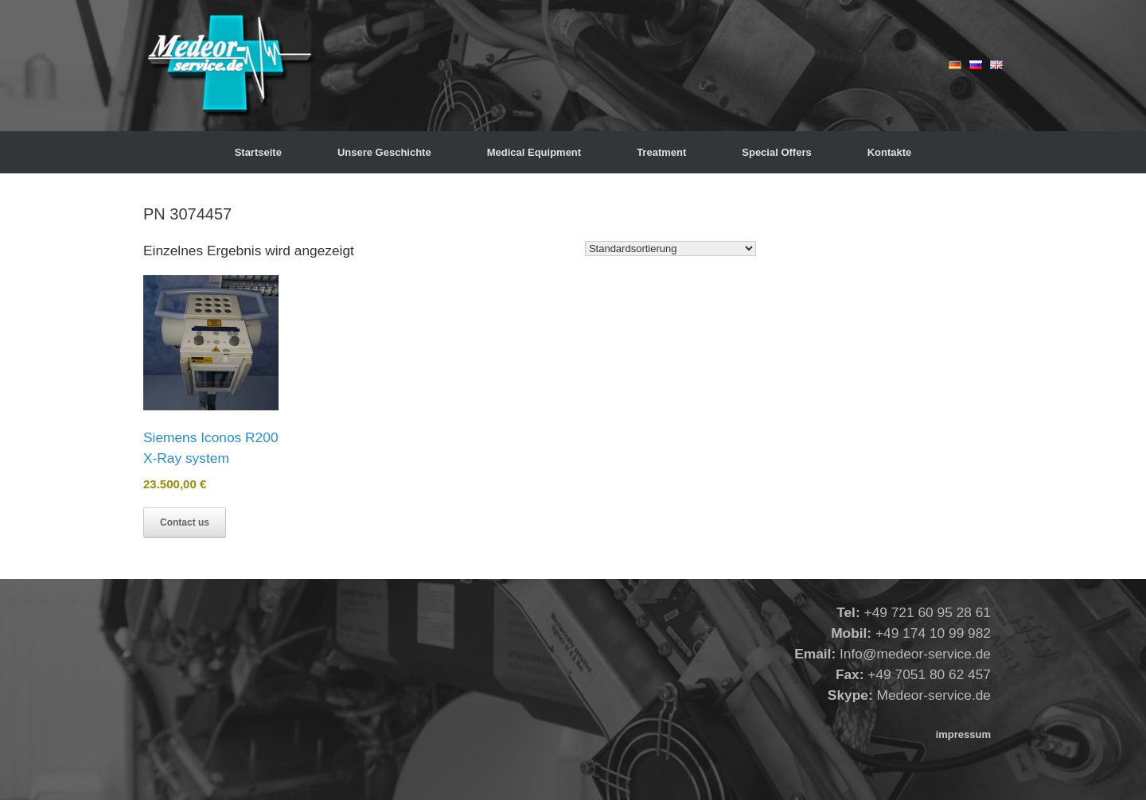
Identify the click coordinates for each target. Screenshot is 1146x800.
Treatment (661, 152)
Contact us (184, 522)
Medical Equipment (534, 152)
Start (153, 179)
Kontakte (889, 152)
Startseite (258, 152)
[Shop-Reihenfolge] (670, 248)
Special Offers (776, 152)
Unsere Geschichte (384, 152)
